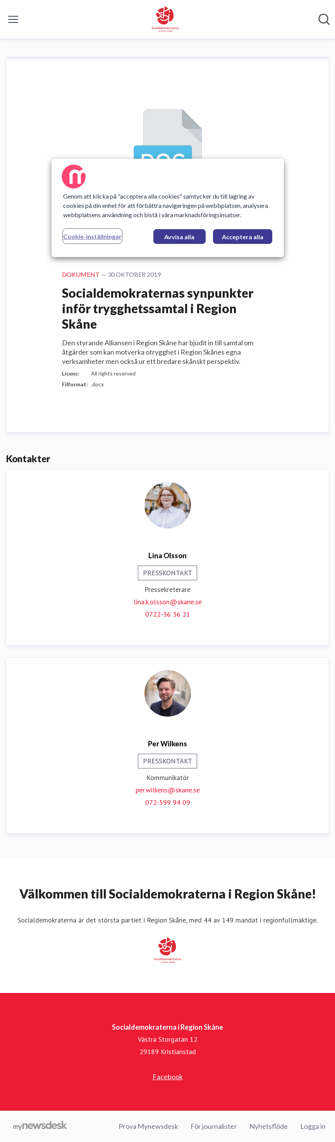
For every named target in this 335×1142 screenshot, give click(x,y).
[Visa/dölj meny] (13, 19)
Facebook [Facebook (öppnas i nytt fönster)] (168, 1076)
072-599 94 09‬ (167, 802)
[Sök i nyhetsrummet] (324, 19)
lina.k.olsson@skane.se (168, 601)
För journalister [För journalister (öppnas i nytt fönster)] (214, 1126)
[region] (168, 207)
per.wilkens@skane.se (168, 789)
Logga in (313, 1126)
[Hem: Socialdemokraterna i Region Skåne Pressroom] (165, 19)
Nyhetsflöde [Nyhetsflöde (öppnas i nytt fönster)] (268, 1126)
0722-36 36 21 (167, 614)
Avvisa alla (179, 236)
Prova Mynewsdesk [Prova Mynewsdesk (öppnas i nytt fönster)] (148, 1126)
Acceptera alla (242, 236)
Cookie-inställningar (92, 236)
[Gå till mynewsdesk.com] (40, 1126)
